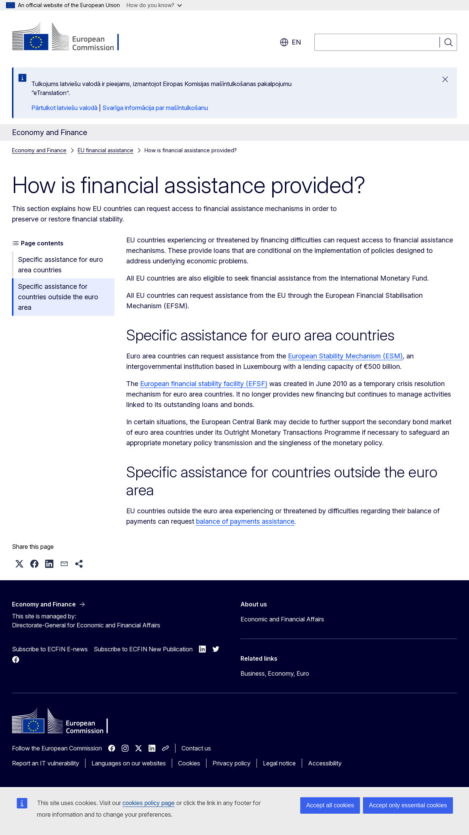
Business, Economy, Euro (274, 673)
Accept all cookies (330, 805)
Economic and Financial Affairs (282, 619)
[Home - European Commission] (72, 37)
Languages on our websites (128, 763)
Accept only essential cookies (408, 805)
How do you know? (154, 5)
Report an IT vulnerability (45, 763)
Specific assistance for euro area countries (60, 265)
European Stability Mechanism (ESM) (345, 356)
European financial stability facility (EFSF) (203, 384)
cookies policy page (148, 803)
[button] (19, 564)
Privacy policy (231, 763)
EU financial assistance (105, 150)
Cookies (189, 763)
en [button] (290, 42)
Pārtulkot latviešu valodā (64, 107)
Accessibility (325, 763)
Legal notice (279, 763)
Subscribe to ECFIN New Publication (143, 649)
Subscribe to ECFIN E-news (50, 649)
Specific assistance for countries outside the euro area (58, 296)
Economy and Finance (39, 150)
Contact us (196, 748)
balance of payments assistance (245, 521)
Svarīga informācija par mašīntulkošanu (155, 107)
